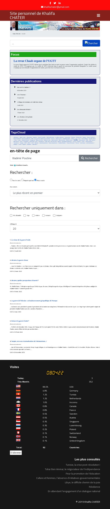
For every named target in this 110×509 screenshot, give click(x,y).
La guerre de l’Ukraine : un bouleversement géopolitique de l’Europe (34, 300)
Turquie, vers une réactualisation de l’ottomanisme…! (29, 341)
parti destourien (90, 143)
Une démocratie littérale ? (56, 111)
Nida (87, 140)
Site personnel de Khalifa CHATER (32, 15)
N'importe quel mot (27, 180)
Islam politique (85, 139)
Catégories (59, 215)
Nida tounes (16, 141)
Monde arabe (47, 140)
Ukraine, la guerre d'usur (19, 260)
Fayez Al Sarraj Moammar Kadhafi (42, 139)
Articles (37, 215)
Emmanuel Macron (26, 139)
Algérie (35, 137)
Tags (28, 215)
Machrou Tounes (25, 140)
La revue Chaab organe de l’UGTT (35, 60)
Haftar (72, 139)
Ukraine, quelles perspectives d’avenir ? (25, 280)
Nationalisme (82, 140)
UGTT (26, 143)
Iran (79, 139)
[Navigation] (98, 15)
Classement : (14, 187)
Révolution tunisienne (67, 141)
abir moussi (82, 143)
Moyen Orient (55, 140)
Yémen (77, 143)
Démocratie (79, 137)
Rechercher (89, 158)
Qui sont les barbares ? (56, 89)
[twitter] (55, 3)
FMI (32, 139)
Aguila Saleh (22, 137)
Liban (16, 140)
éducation (34, 144)
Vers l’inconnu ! (56, 96)
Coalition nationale (59, 137)
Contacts (48, 215)
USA (33, 143)
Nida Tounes (92, 140)
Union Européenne (44, 143)
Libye (19, 140)
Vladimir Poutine (62, 143)
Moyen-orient (69, 140)
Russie (59, 141)
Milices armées (39, 140)
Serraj (74, 141)
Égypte (24, 144)
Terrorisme (16, 143)
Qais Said (47, 141)
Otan (21, 141)
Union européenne (53, 143)
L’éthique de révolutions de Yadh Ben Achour (56, 103)
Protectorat (41, 141)
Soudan (79, 141)
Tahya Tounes (89, 141)
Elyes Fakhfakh (17, 139)
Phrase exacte (39, 180)
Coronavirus (67, 137)
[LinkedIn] (60, 3)
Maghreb (32, 140)
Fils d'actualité (17, 215)
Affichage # (13, 224)
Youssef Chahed (70, 143)
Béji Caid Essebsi (50, 137)
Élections (29, 144)
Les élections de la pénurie (56, 118)
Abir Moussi (16, 137)
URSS (29, 143)
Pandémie (26, 141)
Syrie (83, 141)
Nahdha (76, 140)
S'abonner (15, 452)
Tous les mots (15, 180)
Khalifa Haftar (92, 139)
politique (15, 144)
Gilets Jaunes (59, 139)
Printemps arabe (33, 141)
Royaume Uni (54, 141)
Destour (73, 137)
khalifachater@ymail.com (56, 7)
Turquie (21, 143)
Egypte (84, 137)
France (53, 139)
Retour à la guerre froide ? (20, 321)
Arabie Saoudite (41, 137)
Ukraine (36, 143)
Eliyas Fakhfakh (91, 137)
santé (20, 144)
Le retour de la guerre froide (20, 240)
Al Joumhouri (29, 137)
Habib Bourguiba (66, 139)
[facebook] (50, 3)
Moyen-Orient (62, 140)
